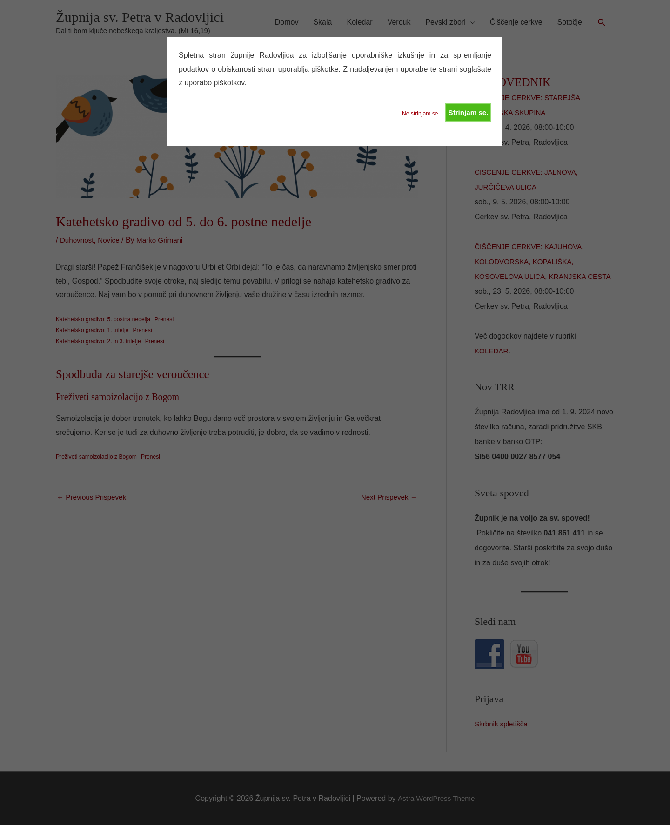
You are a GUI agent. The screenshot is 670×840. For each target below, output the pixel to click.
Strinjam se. (467, 113)
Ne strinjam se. (417, 114)
